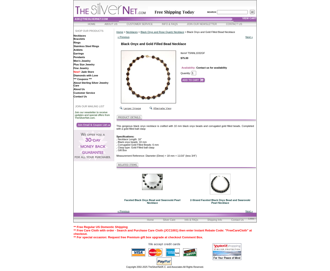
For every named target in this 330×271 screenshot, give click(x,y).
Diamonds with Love (86, 75)
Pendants (79, 57)
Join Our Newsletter (202, 24)
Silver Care (169, 219)
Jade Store (84, 71)
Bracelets (79, 39)
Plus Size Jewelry (84, 64)
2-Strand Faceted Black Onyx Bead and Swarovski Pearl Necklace (220, 201)
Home (91, 24)
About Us (110, 24)
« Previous (123, 37)
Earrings (79, 53)
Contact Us (234, 24)
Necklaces (80, 35)
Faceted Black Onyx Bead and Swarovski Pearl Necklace (152, 201)
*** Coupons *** (83, 79)
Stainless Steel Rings (86, 46)
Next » (249, 37)
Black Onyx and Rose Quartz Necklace (162, 32)
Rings (77, 42)
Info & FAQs (170, 24)
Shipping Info (214, 219)
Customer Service (139, 24)
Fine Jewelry (81, 68)
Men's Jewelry (82, 60)
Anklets (78, 49)
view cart (249, 18)
